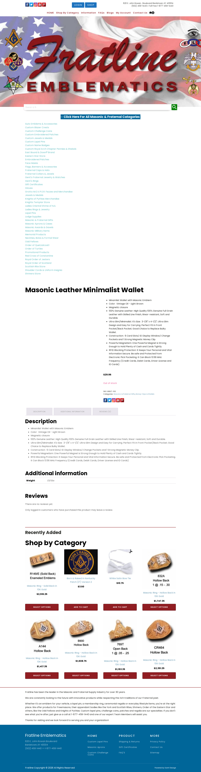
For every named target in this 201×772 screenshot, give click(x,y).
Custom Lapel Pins (35, 141)
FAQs (101, 12)
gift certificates (128, 747)
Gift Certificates (34, 184)
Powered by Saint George (165, 768)
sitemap (154, 753)
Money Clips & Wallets (145, 394)
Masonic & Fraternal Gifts (39, 220)
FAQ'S (122, 753)
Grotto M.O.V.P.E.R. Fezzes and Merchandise (49, 191)
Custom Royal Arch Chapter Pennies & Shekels (50, 148)
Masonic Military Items (37, 230)
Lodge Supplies (33, 216)
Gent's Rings (32, 181)
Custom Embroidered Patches (41, 134)
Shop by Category (67, 12)
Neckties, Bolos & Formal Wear (42, 238)
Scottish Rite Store (35, 266)
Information (88, 12)
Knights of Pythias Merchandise (42, 198)
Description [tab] (39, 411)
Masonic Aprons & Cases (38, 223)
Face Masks (31, 163)
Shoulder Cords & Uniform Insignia (43, 270)
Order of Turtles (34, 248)
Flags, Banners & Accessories (41, 166)
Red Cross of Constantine (39, 255)
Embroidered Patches (37, 159)
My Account (123, 12)
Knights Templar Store (37, 202)
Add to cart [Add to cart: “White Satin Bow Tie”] (120, 607)
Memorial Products (35, 234)
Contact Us (140, 12)
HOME (50, 12)
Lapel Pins (30, 213)
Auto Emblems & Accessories (41, 123)
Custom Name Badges (37, 145)
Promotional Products (37, 252)
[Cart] (152, 12)
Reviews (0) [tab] (105, 411)
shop (90, 5)
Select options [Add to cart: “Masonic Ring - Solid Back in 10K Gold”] (42, 607)
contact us (156, 747)
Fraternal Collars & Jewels (39, 173)
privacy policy (157, 742)
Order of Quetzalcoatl (37, 245)
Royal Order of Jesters (37, 259)
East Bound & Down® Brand (40, 152)
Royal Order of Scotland (38, 263)
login (78, 5)
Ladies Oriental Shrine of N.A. (40, 205)
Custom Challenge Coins (38, 131)
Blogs (110, 12)
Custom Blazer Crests (37, 127)
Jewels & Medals (34, 195)
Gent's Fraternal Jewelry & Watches (45, 177)
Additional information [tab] (72, 411)
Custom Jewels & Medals (38, 138)
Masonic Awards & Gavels (39, 227)
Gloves (29, 188)
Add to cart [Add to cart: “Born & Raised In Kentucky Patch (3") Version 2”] (81, 607)
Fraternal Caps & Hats (37, 170)
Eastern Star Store (35, 156)
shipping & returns (129, 742)
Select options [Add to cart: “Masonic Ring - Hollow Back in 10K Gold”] (159, 607)
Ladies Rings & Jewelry (37, 209)
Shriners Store (33, 273)
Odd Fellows (31, 241)
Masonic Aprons (96, 747)
